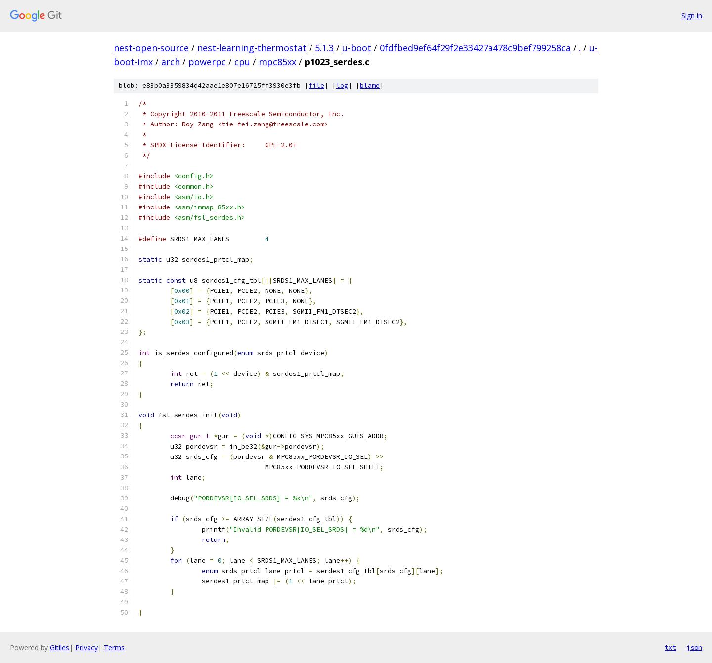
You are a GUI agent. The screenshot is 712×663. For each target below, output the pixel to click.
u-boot (356, 48)
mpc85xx (277, 62)
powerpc (207, 62)
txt (670, 647)
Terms (114, 647)
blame (370, 86)
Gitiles (59, 647)
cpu (242, 62)
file (316, 86)
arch (170, 62)
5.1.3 (324, 48)
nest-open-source (151, 48)
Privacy (86, 647)
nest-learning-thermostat (252, 48)
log (342, 86)
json (694, 647)
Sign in (691, 15)
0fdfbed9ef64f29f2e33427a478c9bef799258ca (475, 48)
